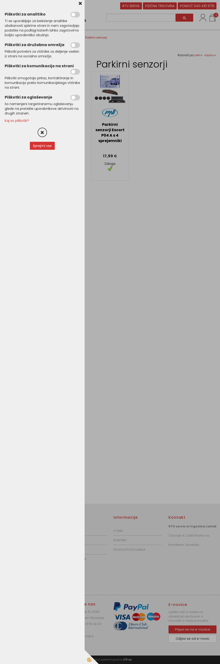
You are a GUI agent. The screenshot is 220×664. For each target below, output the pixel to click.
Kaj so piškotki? (17, 120)
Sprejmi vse (42, 145)
